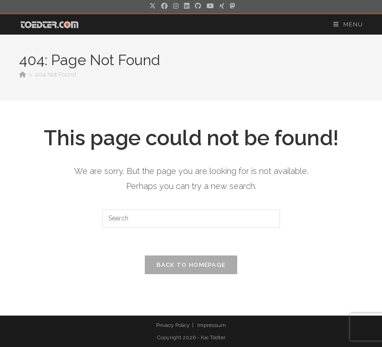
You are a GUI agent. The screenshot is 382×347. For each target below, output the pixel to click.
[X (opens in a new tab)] (152, 6)
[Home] (22, 74)
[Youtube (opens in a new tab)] (210, 6)
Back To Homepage (191, 264)
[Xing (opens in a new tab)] (222, 6)
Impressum (211, 325)
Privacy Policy (173, 325)
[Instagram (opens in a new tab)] (175, 6)
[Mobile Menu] (348, 24)
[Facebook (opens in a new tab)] (164, 6)
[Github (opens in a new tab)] (198, 6)
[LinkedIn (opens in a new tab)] (186, 6)
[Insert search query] (191, 218)
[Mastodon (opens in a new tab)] (231, 6)
